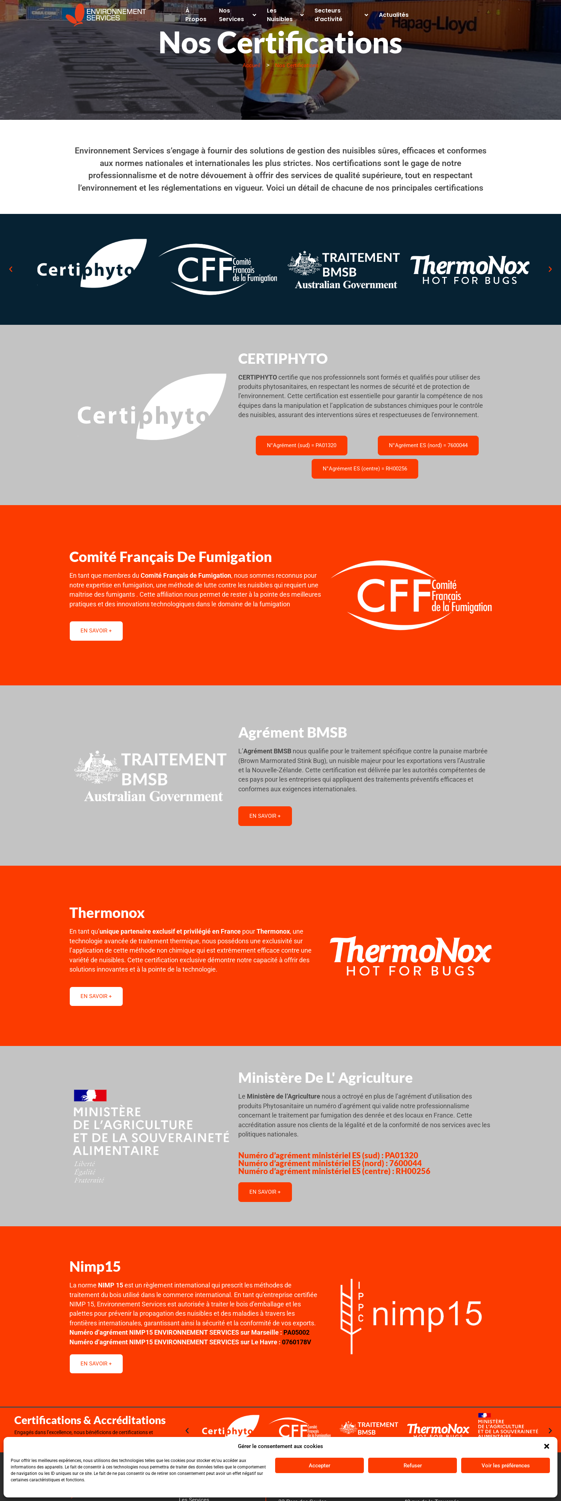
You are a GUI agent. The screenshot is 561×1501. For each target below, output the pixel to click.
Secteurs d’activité (351, 13)
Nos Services (236, 13)
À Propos (190, 13)
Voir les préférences (506, 1465)
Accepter (319, 1465)
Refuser (413, 1465)
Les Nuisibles (289, 13)
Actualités (408, 13)
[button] (546, 1446)
